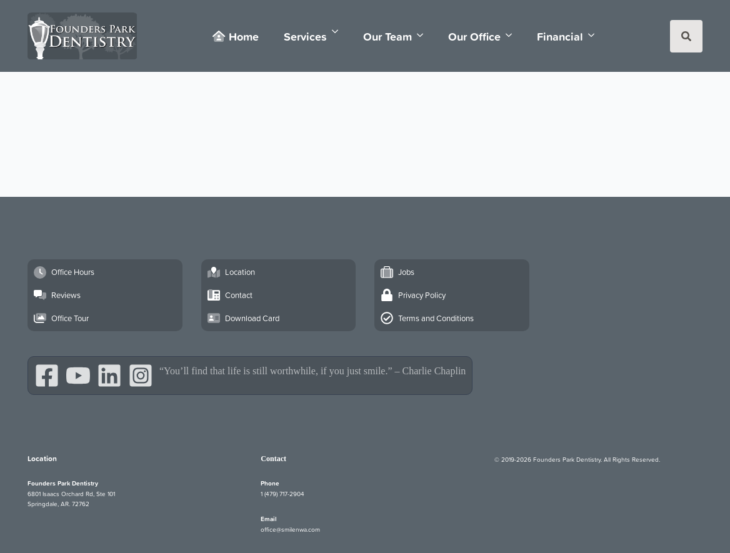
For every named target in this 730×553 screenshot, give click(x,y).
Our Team (387, 36)
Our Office (474, 36)
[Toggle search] (686, 36)
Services (305, 36)
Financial (560, 36)
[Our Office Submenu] (512, 35)
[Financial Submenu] (595, 35)
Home (235, 36)
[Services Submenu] (339, 31)
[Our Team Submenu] (424, 35)
